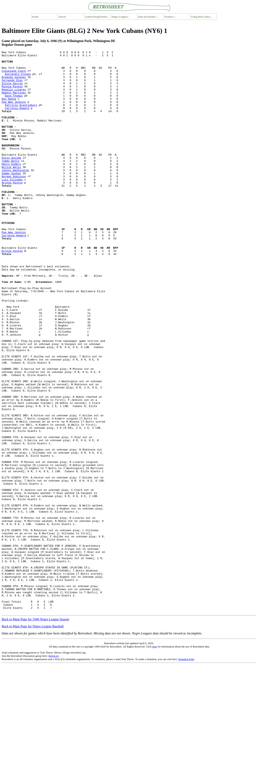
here (154, 758)
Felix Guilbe (11, 179)
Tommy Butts (10, 183)
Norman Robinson (14, 202)
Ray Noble (9, 108)
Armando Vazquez (14, 82)
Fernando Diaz (12, 86)
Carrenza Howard (17, 120)
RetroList (53, 768)
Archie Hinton (12, 209)
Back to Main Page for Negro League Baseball (33, 738)
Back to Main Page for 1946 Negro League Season (35, 731)
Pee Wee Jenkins (14, 112)
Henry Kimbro (11, 187)
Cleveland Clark (14, 75)
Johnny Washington (15, 194)
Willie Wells (11, 190)
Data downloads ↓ (147, 16)
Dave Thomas (14, 105)
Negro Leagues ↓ (120, 16)
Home (35, 16)
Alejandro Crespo (18, 79)
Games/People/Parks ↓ (97, 16)
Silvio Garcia (12, 90)
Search (62, 16)
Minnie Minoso (12, 94)
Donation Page (186, 771)
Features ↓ (170, 16)
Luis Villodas (12, 205)
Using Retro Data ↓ (201, 16)
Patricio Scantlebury (21, 116)
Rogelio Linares (14, 97)
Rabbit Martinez (14, 101)
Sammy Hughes (11, 198)
